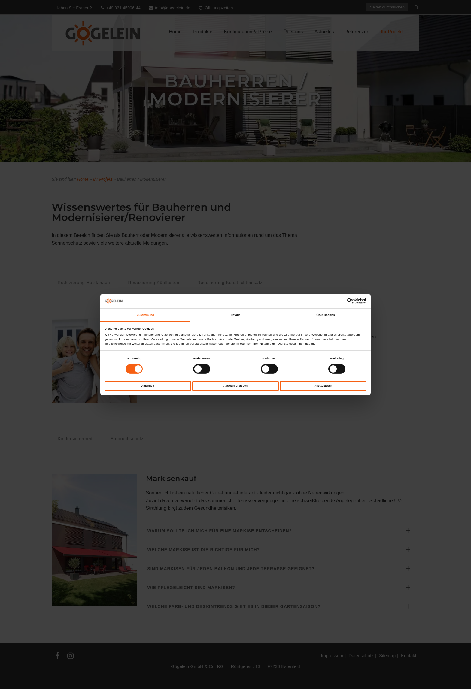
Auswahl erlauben (235, 385)
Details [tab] (235, 314)
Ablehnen (147, 385)
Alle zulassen (323, 385)
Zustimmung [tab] (145, 314)
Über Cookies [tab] (325, 314)
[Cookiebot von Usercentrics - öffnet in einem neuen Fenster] (340, 301)
